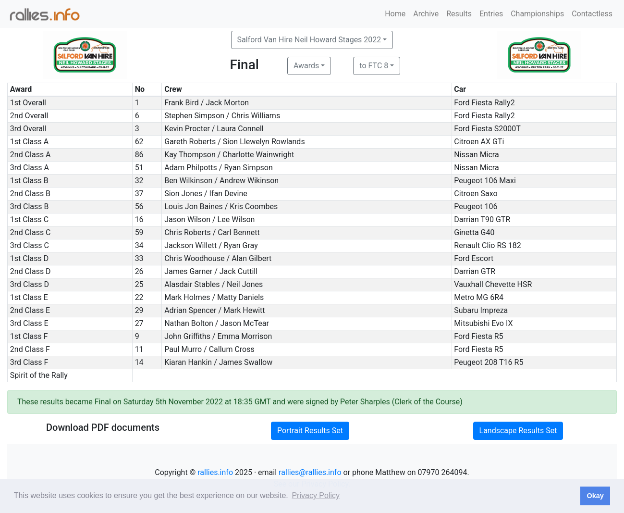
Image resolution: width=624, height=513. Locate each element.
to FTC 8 (373, 65)
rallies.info (215, 472)
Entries (491, 13)
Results (459, 13)
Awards (306, 65)
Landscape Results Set (518, 430)
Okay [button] (595, 496)
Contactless (592, 13)
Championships (537, 13)
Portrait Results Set (310, 430)
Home (395, 13)
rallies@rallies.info (310, 472)
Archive (426, 13)
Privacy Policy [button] (316, 495)
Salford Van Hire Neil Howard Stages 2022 (309, 39)
